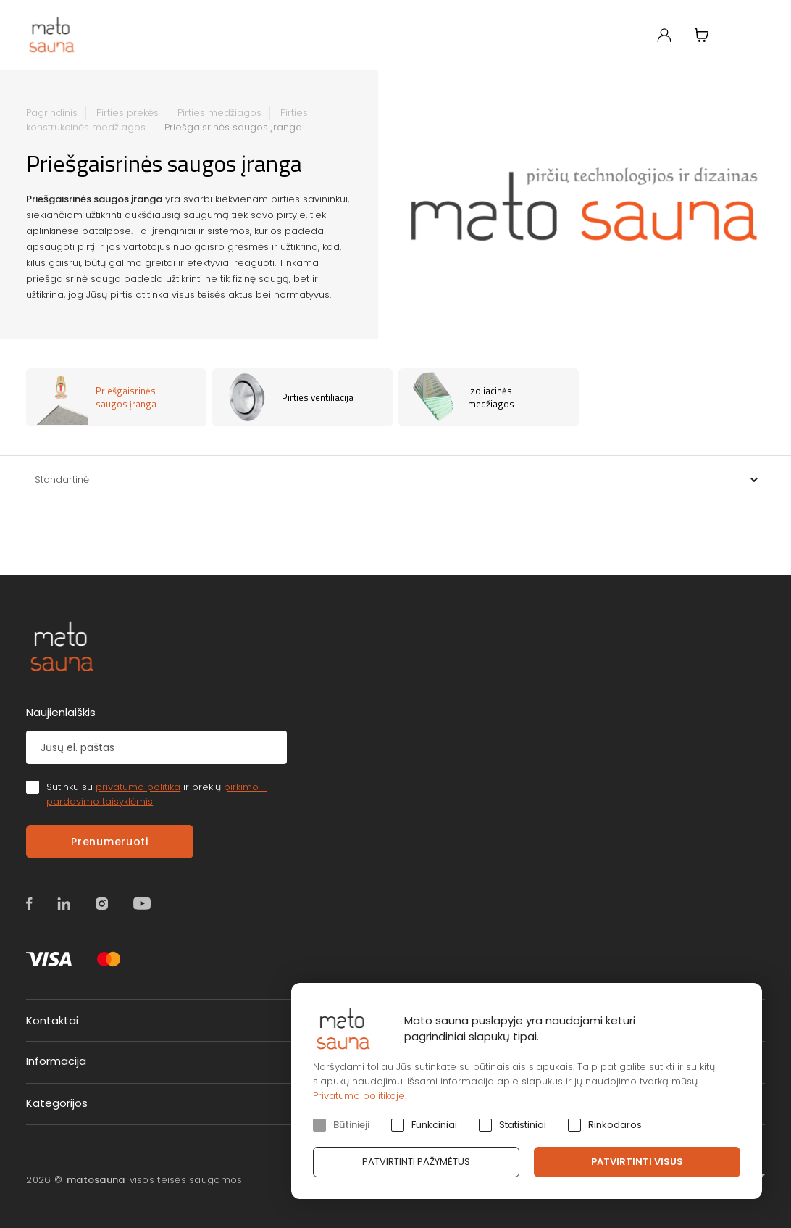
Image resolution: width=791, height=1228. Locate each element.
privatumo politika (138, 787)
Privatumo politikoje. (359, 1096)
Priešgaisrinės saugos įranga (233, 127)
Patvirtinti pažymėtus (416, 1162)
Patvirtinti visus (637, 1162)
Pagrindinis (52, 113)
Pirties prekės (127, 113)
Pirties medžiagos (219, 113)
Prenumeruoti (109, 841)
